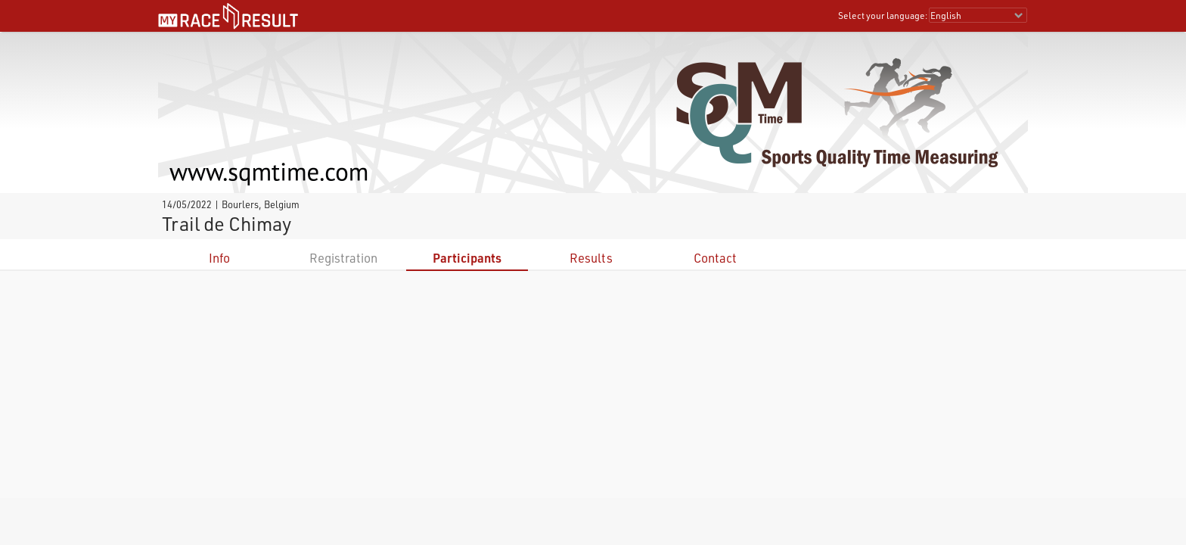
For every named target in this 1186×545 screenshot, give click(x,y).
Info (219, 258)
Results (591, 258)
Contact (715, 258)
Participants (467, 258)
